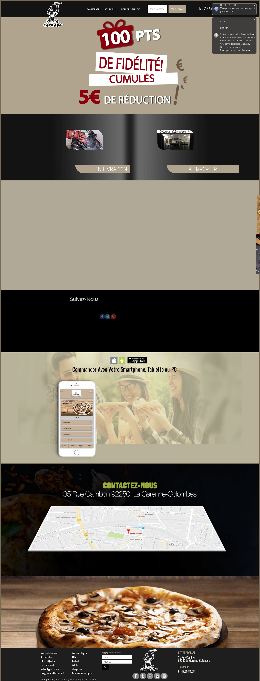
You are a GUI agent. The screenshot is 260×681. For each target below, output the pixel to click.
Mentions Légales (79, 653)
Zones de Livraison (50, 653)
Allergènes (76, 669)
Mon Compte (157, 9)
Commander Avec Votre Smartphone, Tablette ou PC (124, 369)
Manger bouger (49, 679)
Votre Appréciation (50, 669)
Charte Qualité (48, 661)
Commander (93, 9)
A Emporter (46, 657)
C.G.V (73, 657)
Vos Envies (110, 9)
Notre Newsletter (111, 652)
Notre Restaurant (131, 9)
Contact (75, 661)
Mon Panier (177, 9)
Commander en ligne (81, 673)
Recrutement (47, 665)
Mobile (74, 665)
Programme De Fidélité (52, 673)
